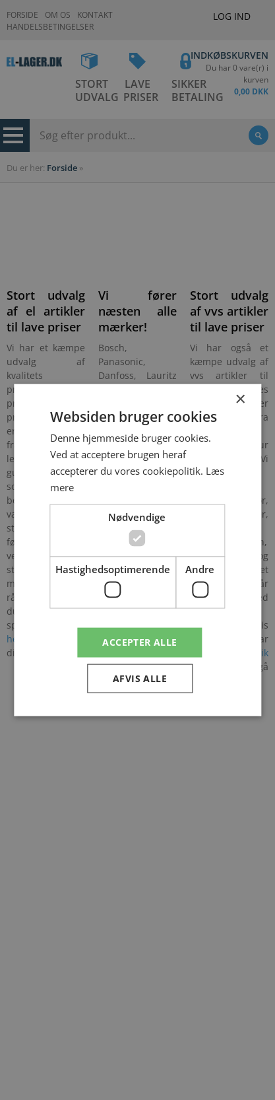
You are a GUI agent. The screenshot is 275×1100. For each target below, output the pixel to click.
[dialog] (137, 550)
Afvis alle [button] (140, 678)
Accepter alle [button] (139, 642)
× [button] (240, 399)
